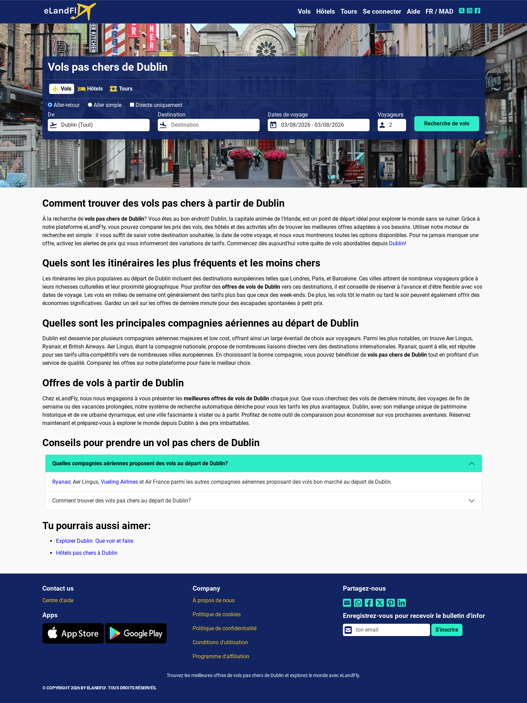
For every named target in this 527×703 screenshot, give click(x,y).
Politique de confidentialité (224, 628)
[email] (391, 630)
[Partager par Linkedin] (402, 607)
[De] (103, 125)
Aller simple (105, 105)
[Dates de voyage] (323, 125)
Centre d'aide (57, 600)
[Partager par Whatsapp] (358, 607)
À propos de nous (214, 600)
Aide (413, 11)
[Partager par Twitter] (380, 607)
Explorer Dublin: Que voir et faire (94, 541)
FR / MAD (439, 11)
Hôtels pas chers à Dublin (86, 553)
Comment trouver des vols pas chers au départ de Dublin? (121, 500)
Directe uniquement (156, 105)
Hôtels (325, 11)
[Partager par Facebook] (369, 607)
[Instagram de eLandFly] (470, 11)
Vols (304, 11)
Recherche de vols (446, 123)
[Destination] (213, 125)
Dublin (397, 243)
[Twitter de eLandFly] (463, 11)
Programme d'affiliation (221, 656)
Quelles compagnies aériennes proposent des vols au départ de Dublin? (140, 463)
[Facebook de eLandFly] (478, 11)
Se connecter (382, 11)
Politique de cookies (217, 614)
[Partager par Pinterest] (391, 607)
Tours (349, 11)
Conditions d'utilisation (220, 642)
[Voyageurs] (395, 125)
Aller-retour (64, 105)
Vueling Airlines (119, 482)
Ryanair (61, 482)
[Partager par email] (347, 607)
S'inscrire (446, 629)
